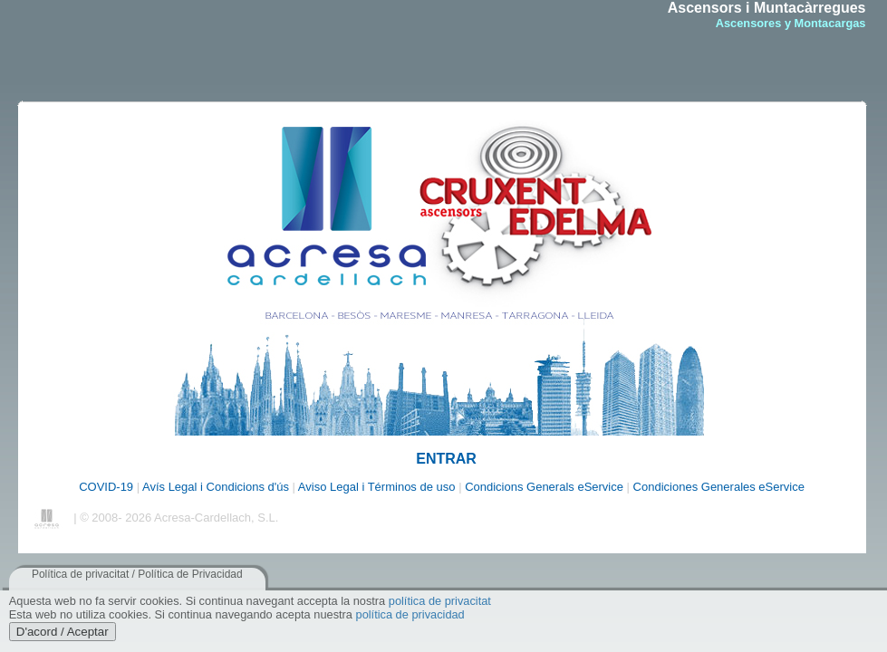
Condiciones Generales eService (719, 487)
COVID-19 (106, 487)
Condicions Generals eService (545, 487)
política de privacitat (440, 601)
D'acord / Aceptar (62, 631)
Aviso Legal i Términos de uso (378, 487)
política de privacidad (410, 614)
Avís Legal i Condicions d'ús (217, 487)
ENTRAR (446, 458)
